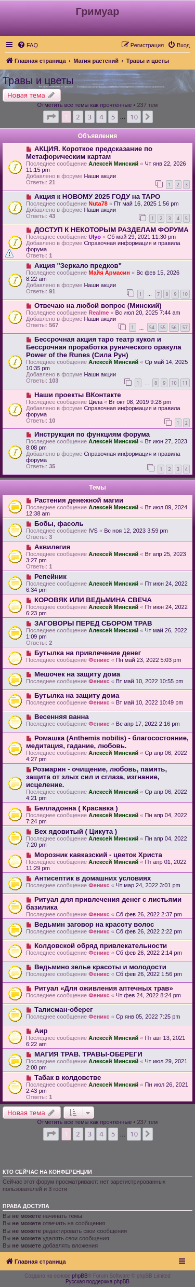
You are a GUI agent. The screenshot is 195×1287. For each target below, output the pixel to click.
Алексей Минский (113, 163)
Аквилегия (52, 547)
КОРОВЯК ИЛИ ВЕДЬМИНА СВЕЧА (93, 600)
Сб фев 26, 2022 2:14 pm (149, 953)
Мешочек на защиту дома (77, 674)
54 (151, 327)
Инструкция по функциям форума (92, 434)
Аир (41, 1031)
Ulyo (94, 237)
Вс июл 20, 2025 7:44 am (147, 312)
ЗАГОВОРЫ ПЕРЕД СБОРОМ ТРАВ (93, 623)
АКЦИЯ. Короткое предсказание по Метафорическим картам (89, 152)
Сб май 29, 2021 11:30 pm (141, 237)
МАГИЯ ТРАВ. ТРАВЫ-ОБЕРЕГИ (88, 1054)
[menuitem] (27, 45)
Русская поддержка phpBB (97, 1281)
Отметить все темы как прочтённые (84, 105)
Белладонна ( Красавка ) (76, 808)
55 (162, 327)
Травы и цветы (38, 80)
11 (185, 383)
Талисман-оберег (63, 1009)
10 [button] (134, 116)
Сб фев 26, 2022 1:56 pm (149, 974)
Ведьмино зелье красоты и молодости (100, 967)
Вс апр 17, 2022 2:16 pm (148, 724)
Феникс (98, 660)
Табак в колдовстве (67, 1077)
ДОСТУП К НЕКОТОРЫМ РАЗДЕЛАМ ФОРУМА (111, 230)
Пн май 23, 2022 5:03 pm (148, 660)
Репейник (50, 576)
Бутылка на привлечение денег (87, 653)
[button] (51, 117)
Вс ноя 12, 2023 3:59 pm (136, 530)
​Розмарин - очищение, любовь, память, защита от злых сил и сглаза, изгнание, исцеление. (96, 777)
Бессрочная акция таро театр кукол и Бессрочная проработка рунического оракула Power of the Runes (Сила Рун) (103, 347)
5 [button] (113, 116)
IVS (93, 530)
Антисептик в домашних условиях (92, 878)
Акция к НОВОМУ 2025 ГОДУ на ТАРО (97, 196)
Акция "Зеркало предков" (78, 265)
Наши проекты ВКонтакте (77, 395)
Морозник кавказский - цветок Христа (98, 855)
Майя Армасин (109, 272)
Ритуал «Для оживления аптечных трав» (103, 988)
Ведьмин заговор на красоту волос (94, 924)
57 (185, 327)
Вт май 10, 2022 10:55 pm (150, 681)
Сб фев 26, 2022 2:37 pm (149, 914)
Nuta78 (98, 203)
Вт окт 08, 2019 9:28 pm (140, 402)
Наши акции (100, 176)
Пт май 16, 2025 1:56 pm (146, 203)
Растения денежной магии (78, 500)
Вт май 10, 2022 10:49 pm (150, 702)
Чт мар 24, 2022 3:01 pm (148, 885)
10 (185, 294)
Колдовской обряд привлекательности (100, 946)
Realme (98, 312)
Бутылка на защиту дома (76, 695)
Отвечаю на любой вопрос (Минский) (98, 305)
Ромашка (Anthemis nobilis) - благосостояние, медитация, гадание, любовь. (107, 742)
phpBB (80, 1276)
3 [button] (90, 116)
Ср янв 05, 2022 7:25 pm (148, 1016)
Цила (95, 402)
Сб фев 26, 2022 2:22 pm (149, 931)
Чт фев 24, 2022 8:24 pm (148, 995)
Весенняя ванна (61, 717)
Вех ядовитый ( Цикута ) (75, 831)
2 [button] (78, 116)
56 (173, 327)
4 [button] (101, 116)
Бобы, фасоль (59, 523)
